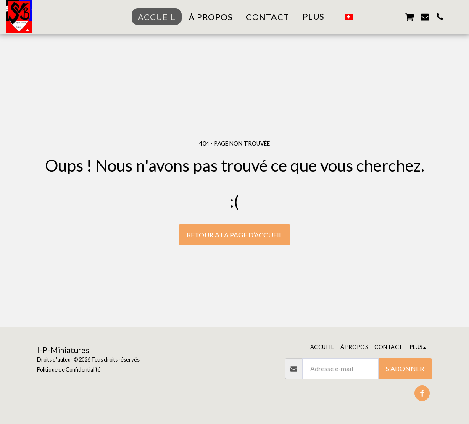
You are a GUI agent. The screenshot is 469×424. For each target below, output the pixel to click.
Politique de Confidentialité (68, 369)
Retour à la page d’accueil (234, 235)
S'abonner (405, 368)
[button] (363, 17)
